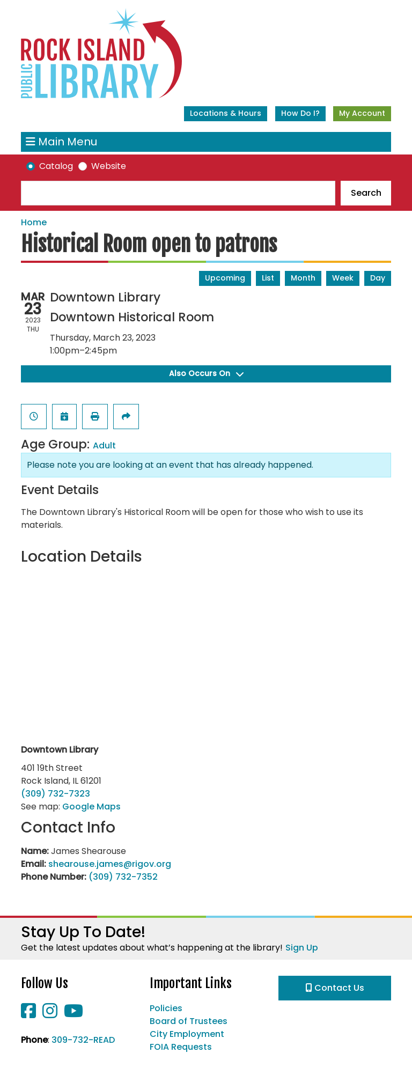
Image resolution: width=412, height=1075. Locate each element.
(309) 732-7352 (123, 877)
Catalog (56, 166)
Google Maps (91, 806)
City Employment (187, 1034)
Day (377, 278)
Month (303, 278)
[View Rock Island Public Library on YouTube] (73, 1014)
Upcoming (225, 278)
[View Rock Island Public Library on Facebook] (29, 1014)
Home (34, 222)
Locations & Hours (225, 113)
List (268, 278)
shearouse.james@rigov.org (109, 864)
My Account (362, 113)
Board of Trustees (188, 1021)
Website (108, 166)
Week (343, 278)
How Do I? (300, 113)
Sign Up (301, 947)
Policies (166, 1008)
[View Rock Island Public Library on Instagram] (51, 1014)
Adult (104, 445)
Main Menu (61, 142)
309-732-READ (83, 1040)
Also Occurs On (206, 373)
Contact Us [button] (335, 988)
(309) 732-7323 (55, 793)
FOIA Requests (181, 1047)
